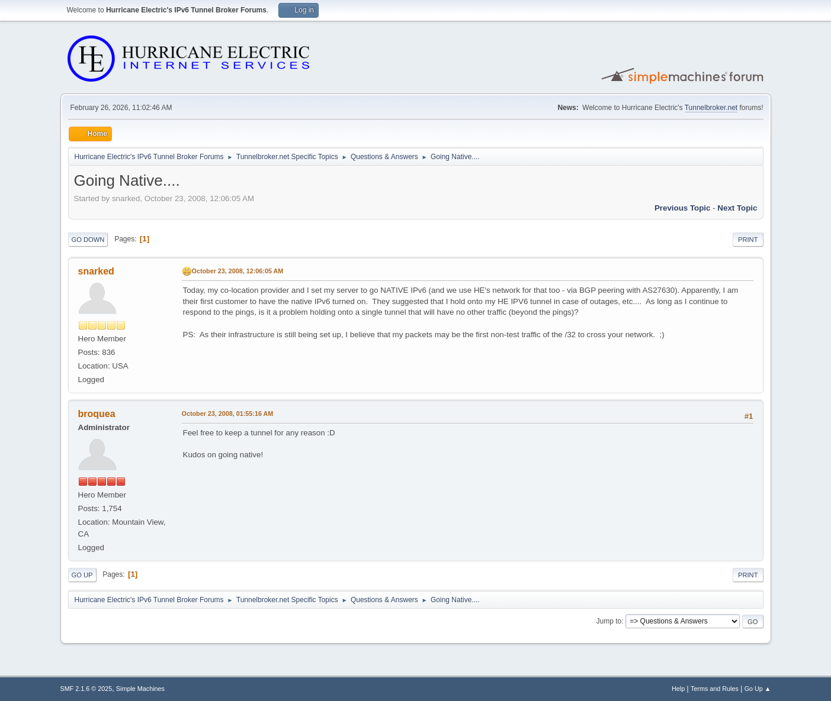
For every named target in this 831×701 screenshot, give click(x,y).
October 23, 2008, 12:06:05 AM (238, 270)
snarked (96, 271)
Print (748, 239)
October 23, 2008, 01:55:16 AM (228, 413)
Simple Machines (140, 688)
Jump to (609, 621)
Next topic (737, 207)
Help (678, 688)
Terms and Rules (715, 688)
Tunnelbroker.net (711, 108)
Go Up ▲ (758, 688)
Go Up (82, 575)
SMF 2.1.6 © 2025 (86, 688)
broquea (96, 414)
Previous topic (682, 207)
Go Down (88, 239)
